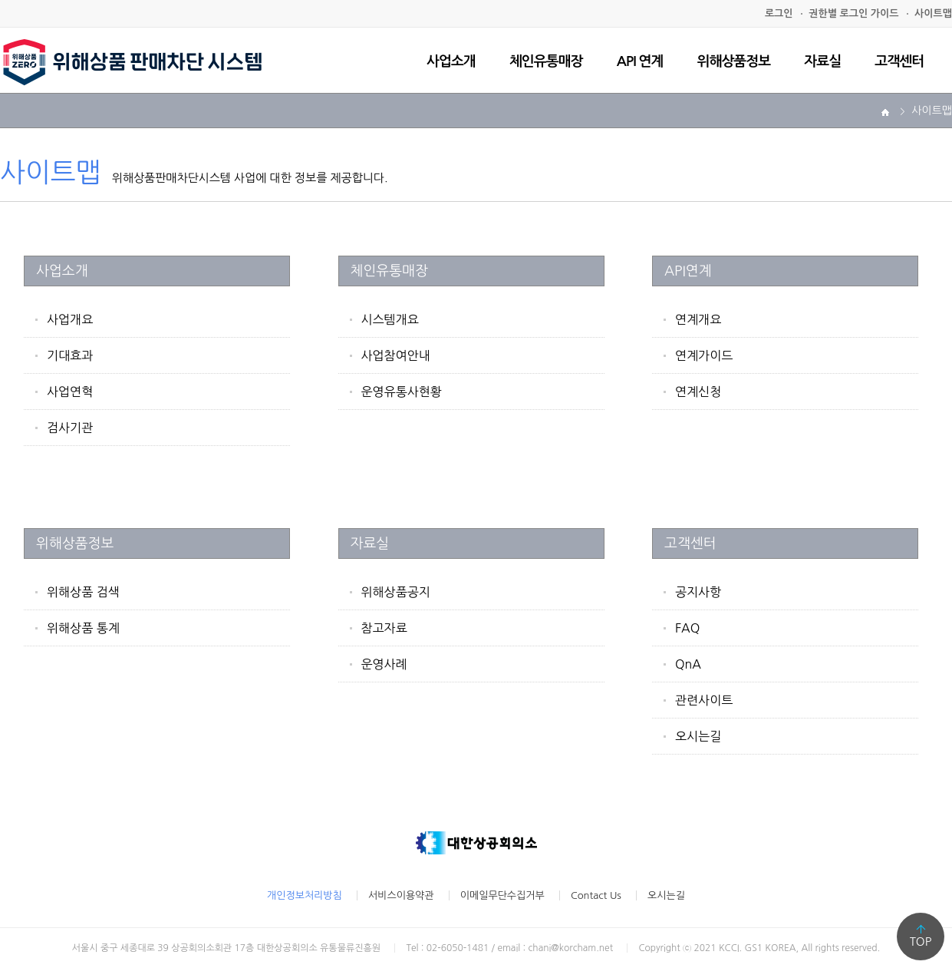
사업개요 (70, 319)
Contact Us (596, 895)
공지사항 (698, 592)
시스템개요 (390, 319)
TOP (921, 941)
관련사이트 (704, 700)
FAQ (687, 628)
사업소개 (451, 61)
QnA (688, 664)
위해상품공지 (395, 592)
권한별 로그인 (853, 13)
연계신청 (698, 391)
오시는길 (698, 736)
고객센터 (899, 61)
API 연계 (640, 61)
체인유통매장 (546, 61)
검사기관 (70, 427)
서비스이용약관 (401, 895)
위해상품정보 (734, 61)
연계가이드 (704, 355)
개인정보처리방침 (304, 895)
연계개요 (698, 319)
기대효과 (70, 355)
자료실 (822, 61)
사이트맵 (933, 13)
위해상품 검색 (83, 592)
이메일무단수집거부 (502, 895)
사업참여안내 (395, 355)
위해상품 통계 (83, 628)
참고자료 (384, 628)
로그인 (779, 13)
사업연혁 (70, 391)
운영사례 (384, 664)
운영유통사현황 (401, 391)
